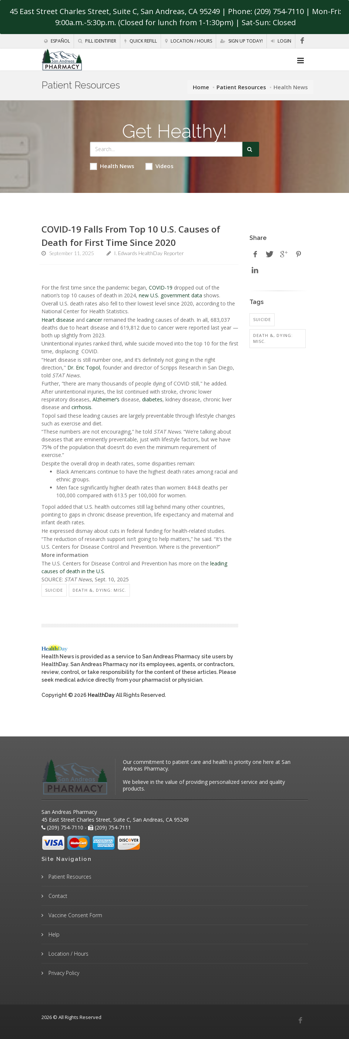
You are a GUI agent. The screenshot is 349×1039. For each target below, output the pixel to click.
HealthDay (101, 695)
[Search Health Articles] (166, 149)
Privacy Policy (63, 972)
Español (57, 41)
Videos (159, 166)
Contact (57, 895)
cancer (94, 319)
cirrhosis (81, 407)
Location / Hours (188, 41)
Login (281, 41)
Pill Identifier (97, 41)
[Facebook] (302, 40)
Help (53, 934)
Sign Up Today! (241, 41)
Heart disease (57, 319)
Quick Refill (140, 41)
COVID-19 (160, 287)
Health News (112, 166)
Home (201, 87)
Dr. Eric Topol (83, 367)
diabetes (152, 399)
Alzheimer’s (106, 399)
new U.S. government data (170, 295)
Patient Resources (241, 87)
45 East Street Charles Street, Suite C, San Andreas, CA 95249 (115, 11)
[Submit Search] (250, 149)
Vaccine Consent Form (74, 915)
